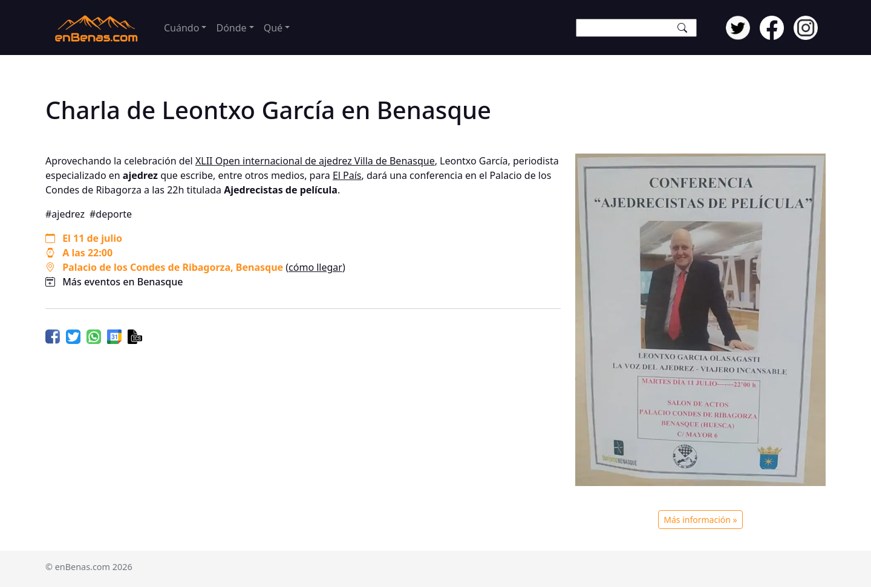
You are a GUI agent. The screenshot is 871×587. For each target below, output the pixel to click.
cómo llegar (315, 267)
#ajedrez (65, 214)
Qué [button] (273, 27)
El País (347, 175)
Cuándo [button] (181, 27)
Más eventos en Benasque (122, 281)
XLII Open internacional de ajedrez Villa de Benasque (315, 160)
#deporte (111, 214)
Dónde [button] (231, 27)
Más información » (700, 519)
